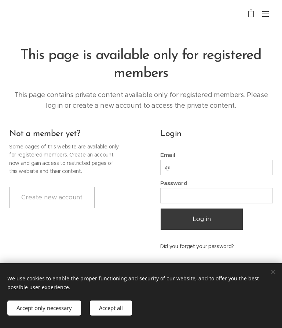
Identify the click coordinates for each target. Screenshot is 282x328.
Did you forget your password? (197, 246)
